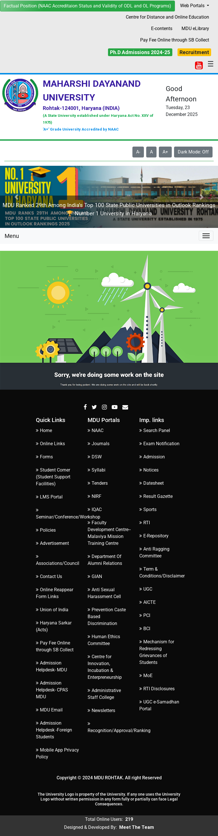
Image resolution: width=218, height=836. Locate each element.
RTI (144, 522)
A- (138, 152)
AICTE (147, 602)
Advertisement (52, 543)
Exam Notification (159, 443)
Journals (98, 443)
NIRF (94, 496)
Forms (44, 457)
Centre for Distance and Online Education (167, 17)
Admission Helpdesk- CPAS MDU (52, 689)
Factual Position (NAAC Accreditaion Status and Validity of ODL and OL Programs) (87, 6)
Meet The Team (136, 827)
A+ (165, 152)
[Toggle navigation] (206, 236)
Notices (149, 470)
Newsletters (101, 710)
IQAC (95, 509)
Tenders (98, 483)
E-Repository (154, 536)
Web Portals (193, 5)
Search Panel (154, 430)
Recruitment (194, 52)
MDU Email (49, 710)
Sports (148, 509)
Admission (152, 457)
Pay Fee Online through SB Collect (174, 40)
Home (44, 430)
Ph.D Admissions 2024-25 (140, 52)
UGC (145, 589)
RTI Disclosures (157, 688)
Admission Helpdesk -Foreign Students (54, 730)
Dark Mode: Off (193, 152)
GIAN (95, 576)
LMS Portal (49, 497)
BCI (144, 628)
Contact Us (49, 576)
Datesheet (151, 483)
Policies (46, 530)
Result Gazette (156, 496)
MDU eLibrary (195, 28)
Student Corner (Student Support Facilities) (53, 476)
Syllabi (96, 470)
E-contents (161, 28)
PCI (144, 615)
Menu (12, 235)
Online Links (50, 443)
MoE (146, 675)
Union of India (52, 609)
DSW (95, 457)
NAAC (95, 430)
